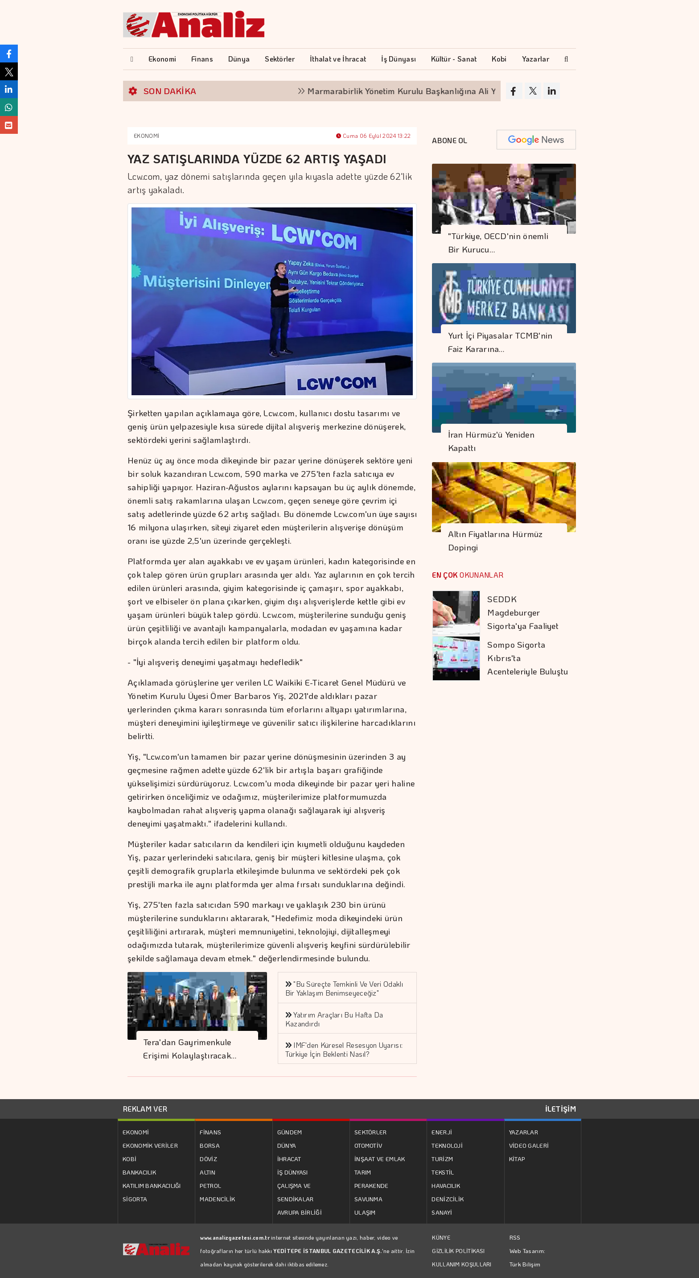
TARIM (362, 1172)
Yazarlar (535, 58)
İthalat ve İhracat (338, 58)
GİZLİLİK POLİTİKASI (458, 1250)
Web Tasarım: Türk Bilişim (528, 1257)
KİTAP (517, 1158)
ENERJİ (442, 1132)
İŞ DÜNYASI (292, 1172)
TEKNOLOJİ (447, 1145)
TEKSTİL (443, 1172)
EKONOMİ (146, 135)
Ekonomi (162, 58)
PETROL (210, 1185)
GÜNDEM (289, 1132)
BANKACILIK (139, 1172)
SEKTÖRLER (370, 1132)
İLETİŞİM (560, 1108)
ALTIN (207, 1172)
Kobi (499, 58)
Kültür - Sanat (454, 58)
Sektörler (280, 58)
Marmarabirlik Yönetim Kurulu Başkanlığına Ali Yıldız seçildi (431, 90)
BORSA (210, 1145)
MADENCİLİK (217, 1199)
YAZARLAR (523, 1132)
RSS (515, 1237)
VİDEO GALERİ (529, 1145)
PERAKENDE (371, 1185)
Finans (202, 58)
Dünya (239, 58)
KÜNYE (441, 1237)
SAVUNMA (368, 1199)
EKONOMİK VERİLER (150, 1145)
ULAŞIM (365, 1212)
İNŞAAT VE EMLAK (379, 1158)
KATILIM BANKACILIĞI (152, 1185)
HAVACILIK (446, 1185)
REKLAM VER (145, 1108)
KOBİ (129, 1158)
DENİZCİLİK (448, 1199)
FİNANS (210, 1132)
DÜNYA (286, 1145)
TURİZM (442, 1158)
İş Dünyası (398, 58)
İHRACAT (289, 1158)
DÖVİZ (208, 1158)
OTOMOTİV (368, 1145)
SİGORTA (135, 1199)
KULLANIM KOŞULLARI (461, 1264)
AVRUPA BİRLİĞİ (299, 1212)
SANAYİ (442, 1212)
